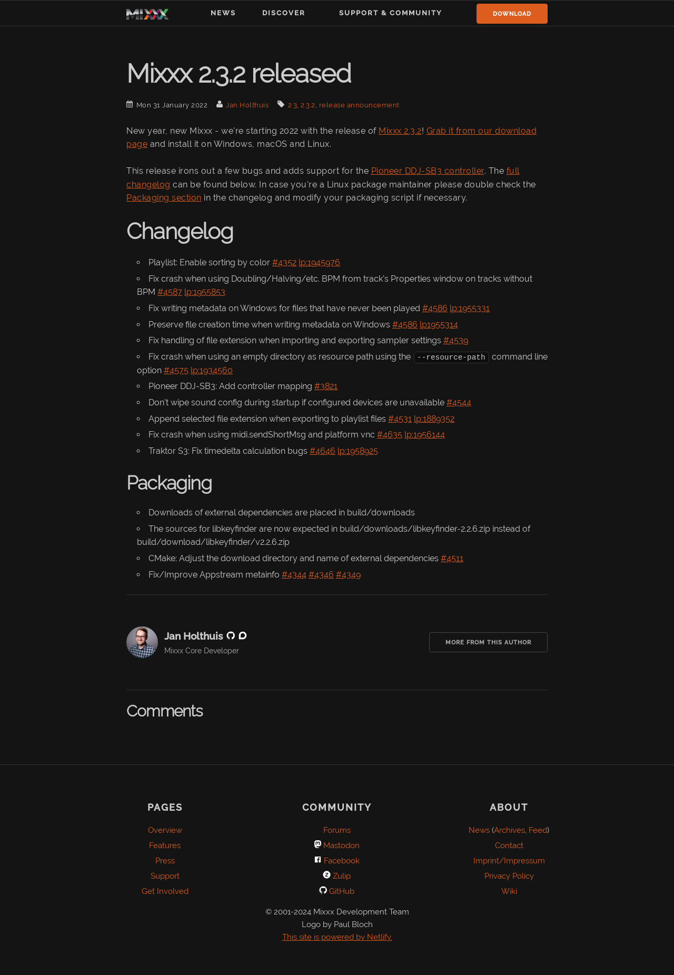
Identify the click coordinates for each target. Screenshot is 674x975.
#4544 (459, 402)
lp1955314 (439, 325)
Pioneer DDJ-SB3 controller (427, 171)
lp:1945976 (319, 262)
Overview (165, 830)
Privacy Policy (509, 876)
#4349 (348, 574)
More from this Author (488, 642)
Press (165, 860)
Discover (283, 13)
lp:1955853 (204, 292)
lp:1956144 (424, 435)
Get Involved (165, 891)
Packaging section (164, 198)
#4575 (176, 370)
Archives (509, 830)
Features (165, 845)
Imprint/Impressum (509, 860)
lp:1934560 (212, 370)
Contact (509, 845)
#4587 (169, 292)
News (223, 13)
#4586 (435, 308)
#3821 (326, 386)
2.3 (293, 105)
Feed (538, 830)
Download (512, 14)
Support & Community (390, 13)
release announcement (359, 105)
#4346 (321, 574)
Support (165, 876)
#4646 (322, 450)
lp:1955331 (470, 308)
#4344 (294, 574)
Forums (337, 830)
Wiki (509, 891)
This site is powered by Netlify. (337, 937)
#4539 (455, 340)
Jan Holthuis (247, 105)
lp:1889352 (434, 418)
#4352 (284, 262)
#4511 (452, 558)
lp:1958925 (358, 450)
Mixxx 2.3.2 (400, 131)
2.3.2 (308, 105)
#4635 (389, 435)
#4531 (400, 418)
